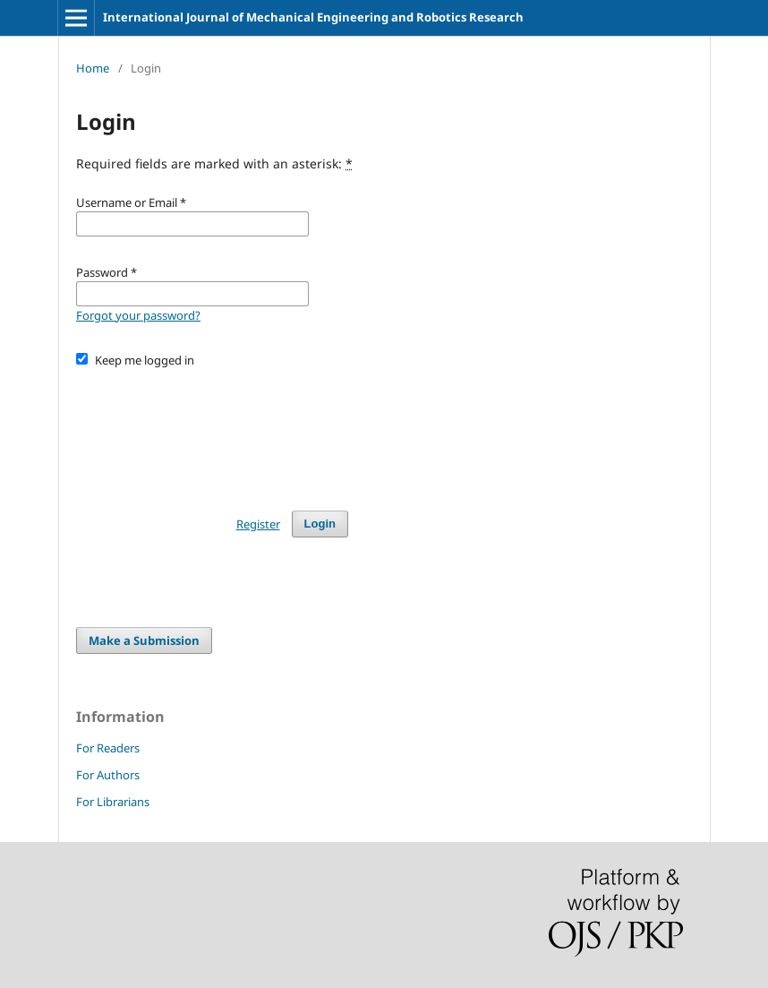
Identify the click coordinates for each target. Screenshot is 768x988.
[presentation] (212, 431)
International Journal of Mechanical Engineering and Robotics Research (313, 17)
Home (92, 68)
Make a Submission (144, 640)
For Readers (108, 748)
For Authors (108, 775)
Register (258, 524)
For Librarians (112, 802)
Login (320, 523)
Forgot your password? (138, 315)
